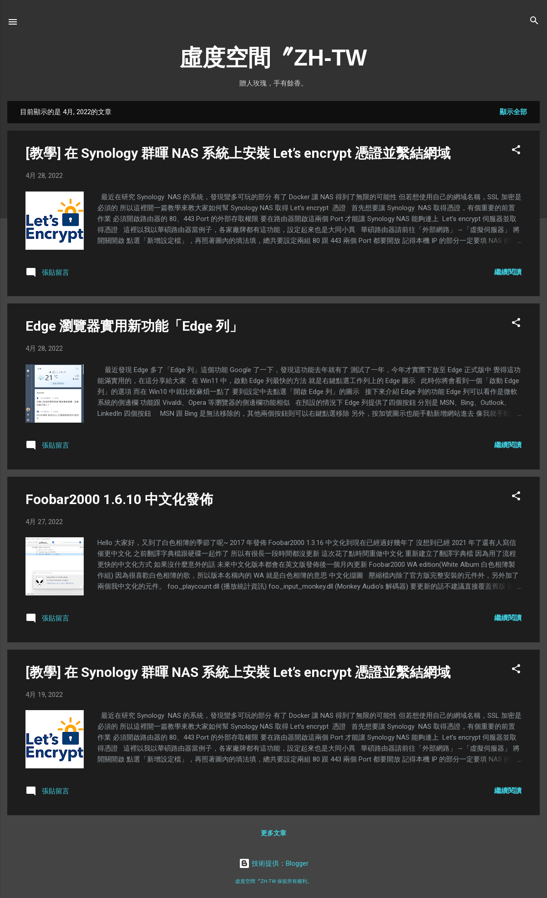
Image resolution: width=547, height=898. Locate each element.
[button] (516, 150)
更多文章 (273, 833)
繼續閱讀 (508, 272)
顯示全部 (513, 112)
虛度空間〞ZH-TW (273, 58)
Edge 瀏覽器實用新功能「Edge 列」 (134, 326)
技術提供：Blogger (274, 863)
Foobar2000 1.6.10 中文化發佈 (119, 499)
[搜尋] (534, 21)
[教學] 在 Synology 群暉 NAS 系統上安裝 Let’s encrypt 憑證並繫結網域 (238, 153)
